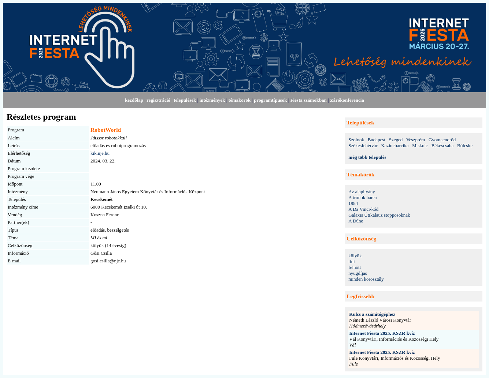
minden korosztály (366, 279)
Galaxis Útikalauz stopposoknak (379, 215)
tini (351, 261)
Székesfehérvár (362, 145)
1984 (353, 203)
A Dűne (355, 221)
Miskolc (420, 145)
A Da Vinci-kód (363, 209)
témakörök (240, 100)
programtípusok (270, 100)
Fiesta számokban (308, 100)
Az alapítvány (361, 191)
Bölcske (465, 145)
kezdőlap (134, 100)
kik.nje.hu (100, 153)
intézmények (212, 100)
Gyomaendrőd (442, 139)
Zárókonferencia (347, 100)
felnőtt (354, 267)
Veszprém (415, 139)
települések (185, 100)
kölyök (355, 255)
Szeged (396, 139)
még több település (367, 157)
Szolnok (356, 139)
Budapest (376, 139)
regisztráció (158, 100)
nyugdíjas (357, 273)
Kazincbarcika (394, 145)
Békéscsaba (442, 145)
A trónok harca (362, 197)
